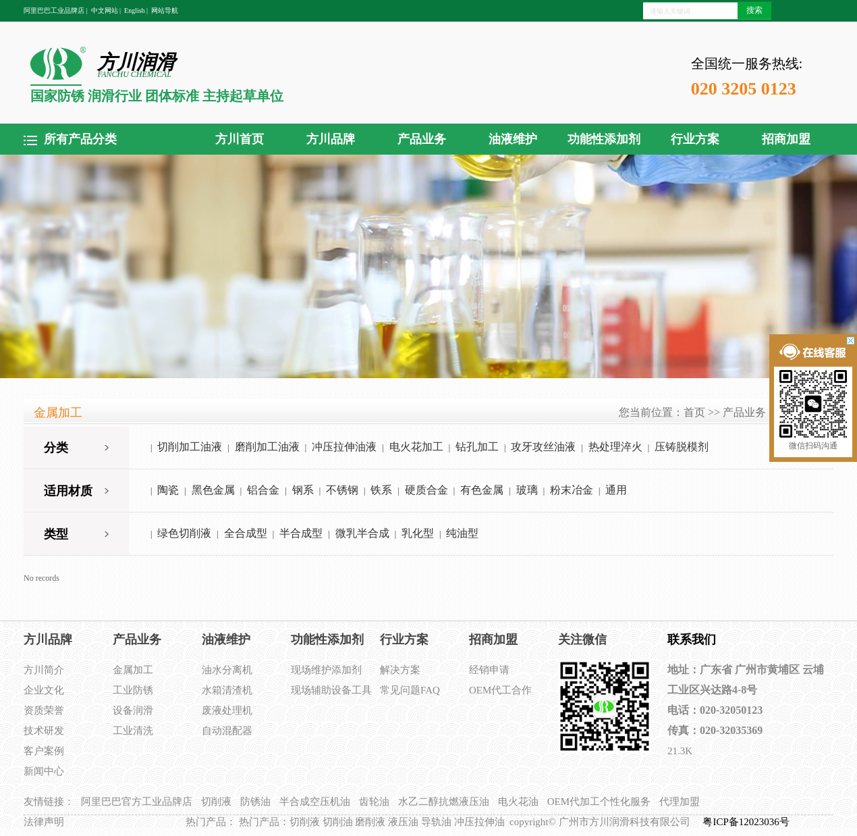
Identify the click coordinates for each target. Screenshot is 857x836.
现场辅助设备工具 (331, 690)
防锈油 (255, 801)
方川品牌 (330, 139)
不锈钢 (342, 490)
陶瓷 (168, 490)
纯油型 (462, 533)
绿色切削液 (184, 533)
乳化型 (418, 533)
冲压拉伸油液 (344, 446)
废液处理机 (227, 710)
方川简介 (44, 669)
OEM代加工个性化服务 (599, 801)
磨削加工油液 (267, 446)
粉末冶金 (571, 490)
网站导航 (164, 10)
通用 (616, 490)
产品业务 (421, 139)
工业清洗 (133, 730)
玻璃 (527, 490)
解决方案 (400, 669)
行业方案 (695, 139)
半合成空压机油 (314, 801)
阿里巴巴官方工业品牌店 (136, 801)
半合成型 (301, 533)
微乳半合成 (362, 533)
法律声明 (44, 821)
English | (136, 10)
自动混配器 (227, 730)
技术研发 (44, 730)
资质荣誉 (44, 710)
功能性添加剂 (604, 139)
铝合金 (263, 490)
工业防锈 (133, 690)
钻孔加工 (477, 446)
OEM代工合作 (500, 690)
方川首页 (239, 139)
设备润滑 (133, 710)
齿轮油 (374, 801)
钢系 (303, 490)
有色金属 (481, 490)
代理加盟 (679, 801)
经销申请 (489, 669)
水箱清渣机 (227, 690)
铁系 (381, 490)
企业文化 (44, 690)
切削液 (216, 801)
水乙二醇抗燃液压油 (443, 801)
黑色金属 (213, 490)
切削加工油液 (189, 446)
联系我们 (691, 639)
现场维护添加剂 (326, 669)
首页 (694, 412)
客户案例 (44, 751)
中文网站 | (106, 10)
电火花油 (518, 801)
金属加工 (133, 669)
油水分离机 (227, 669)
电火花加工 (416, 446)
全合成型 (245, 533)
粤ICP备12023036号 (747, 821)
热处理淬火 (615, 446)
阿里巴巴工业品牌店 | (56, 10)
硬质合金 (426, 490)
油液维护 (513, 139)
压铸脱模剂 (682, 446)
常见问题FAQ (410, 690)
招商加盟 (786, 139)
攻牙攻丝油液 (543, 446)
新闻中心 (44, 771)
